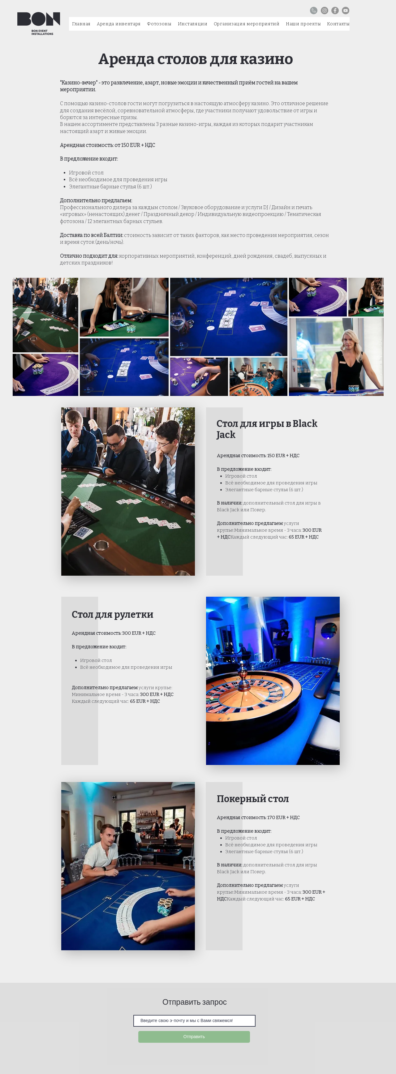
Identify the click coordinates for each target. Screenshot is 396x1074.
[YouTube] (345, 10)
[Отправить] (194, 1037)
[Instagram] (324, 10)
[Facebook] (335, 10)
